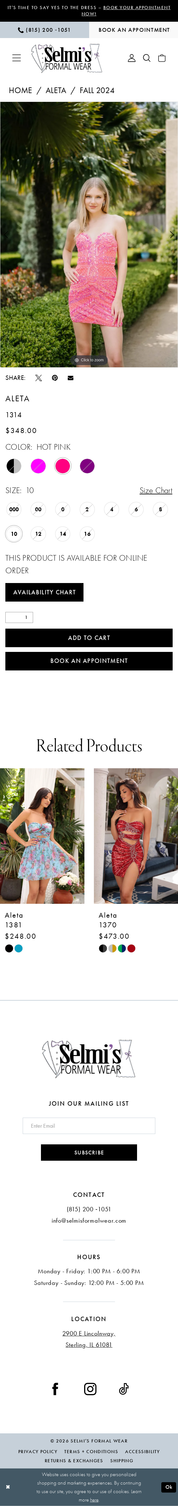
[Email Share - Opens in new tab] (70, 377)
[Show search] (146, 58)
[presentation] (42, 836)
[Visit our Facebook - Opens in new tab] (55, 1388)
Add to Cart (89, 638)
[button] (17, 58)
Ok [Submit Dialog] (169, 1487)
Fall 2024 (97, 90)
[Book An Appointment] (133, 30)
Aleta (56, 90)
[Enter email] (89, 1126)
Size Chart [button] (156, 490)
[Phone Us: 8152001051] (44, 30)
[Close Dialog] (8, 1487)
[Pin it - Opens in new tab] (55, 377)
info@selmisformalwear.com (89, 1220)
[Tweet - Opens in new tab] (38, 377)
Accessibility (142, 1451)
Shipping (121, 1461)
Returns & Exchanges (74, 1461)
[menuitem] (44, 30)
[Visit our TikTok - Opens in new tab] (123, 1388)
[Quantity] (19, 617)
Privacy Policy (37, 1451)
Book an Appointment (89, 660)
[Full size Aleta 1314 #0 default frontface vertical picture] (89, 235)
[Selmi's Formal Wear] (67, 58)
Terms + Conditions (91, 1451)
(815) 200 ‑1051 (89, 1209)
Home (20, 90)
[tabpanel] (89, 235)
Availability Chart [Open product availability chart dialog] (44, 592)
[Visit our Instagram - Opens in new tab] (90, 1388)
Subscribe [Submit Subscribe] (89, 1152)
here (94, 1500)
